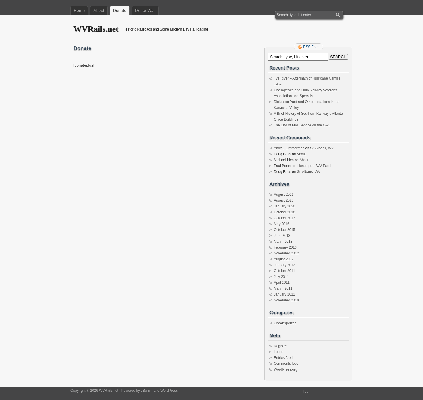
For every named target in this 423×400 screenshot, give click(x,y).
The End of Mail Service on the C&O (302, 125)
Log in (278, 352)
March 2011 (283, 288)
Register (280, 346)
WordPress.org (285, 369)
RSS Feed (311, 47)
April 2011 (282, 283)
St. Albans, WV (322, 148)
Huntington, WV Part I (314, 166)
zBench (146, 391)
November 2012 (286, 253)
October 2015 (284, 230)
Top (305, 391)
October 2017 (284, 218)
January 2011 (284, 294)
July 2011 (281, 277)
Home (79, 10)
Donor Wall (145, 10)
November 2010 (286, 300)
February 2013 (285, 247)
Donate (119, 10)
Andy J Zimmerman (289, 148)
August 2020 (283, 200)
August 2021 (283, 195)
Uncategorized (285, 323)
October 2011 (284, 271)
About (98, 10)
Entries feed (283, 358)
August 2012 (283, 259)
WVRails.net (95, 28)
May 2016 (281, 224)
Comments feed (286, 364)
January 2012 (284, 265)
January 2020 (284, 206)
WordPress (169, 391)
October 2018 (284, 212)
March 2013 (283, 241)
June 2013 (282, 236)
